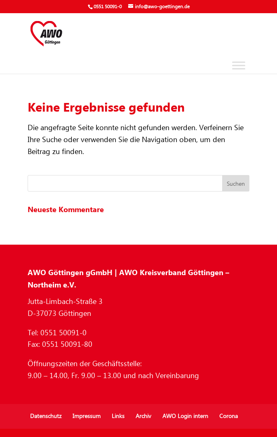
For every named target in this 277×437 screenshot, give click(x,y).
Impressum (87, 416)
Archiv (143, 416)
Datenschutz (45, 416)
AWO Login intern (185, 416)
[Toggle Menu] (238, 65)
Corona (228, 416)
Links (118, 416)
